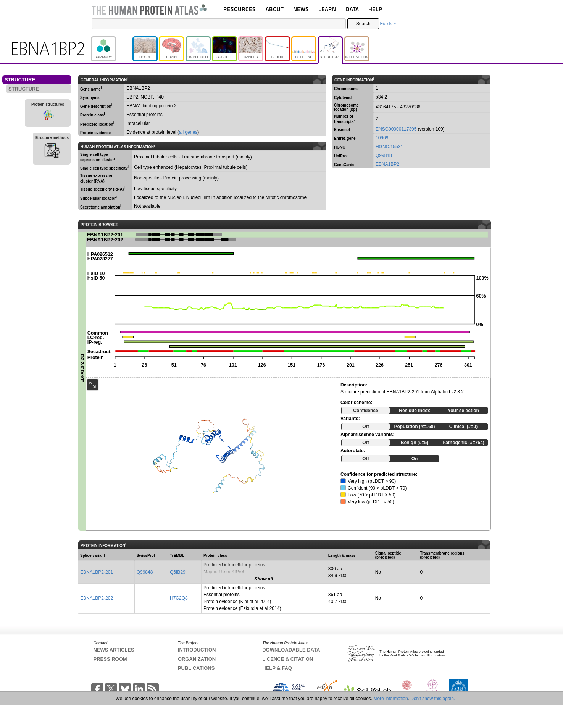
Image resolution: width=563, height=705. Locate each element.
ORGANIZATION (197, 659)
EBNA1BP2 (387, 164)
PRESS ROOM (110, 659)
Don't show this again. (432, 698)
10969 (382, 138)
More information (391, 698)
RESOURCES (239, 9)
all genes (188, 132)
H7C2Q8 (179, 598)
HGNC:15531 (389, 146)
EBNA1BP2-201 (96, 572)
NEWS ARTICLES (114, 650)
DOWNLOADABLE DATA (291, 650)
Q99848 (384, 155)
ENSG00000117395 (396, 129)
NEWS (301, 9)
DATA (352, 9)
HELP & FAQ (277, 668)
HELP (375, 9)
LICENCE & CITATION (287, 659)
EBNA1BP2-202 (96, 598)
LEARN (327, 9)
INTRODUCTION (197, 650)
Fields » (388, 23)
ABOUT (275, 9)
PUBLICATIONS (196, 668)
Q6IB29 (178, 572)
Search (363, 23)
